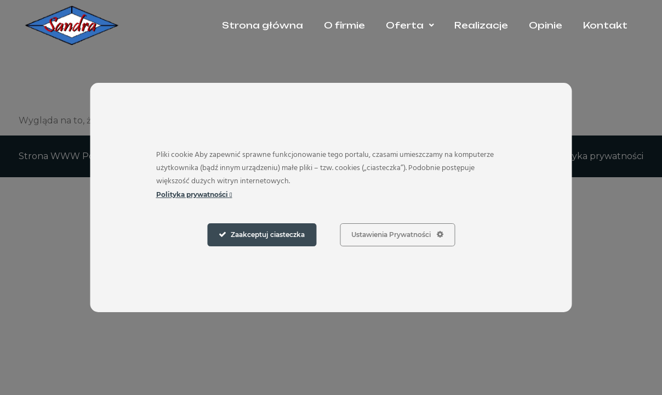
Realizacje (481, 25)
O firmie (344, 25)
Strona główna (262, 25)
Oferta (410, 25)
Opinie (545, 25)
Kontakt (605, 25)
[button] (409, 25)
